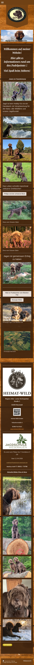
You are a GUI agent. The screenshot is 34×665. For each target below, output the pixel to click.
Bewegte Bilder (17, 300)
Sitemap (13, 661)
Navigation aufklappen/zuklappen (17, 2)
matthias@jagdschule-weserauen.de (17, 462)
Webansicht (27, 661)
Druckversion (7, 661)
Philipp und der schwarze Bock (14, 194)
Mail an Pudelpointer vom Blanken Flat (17, 294)
